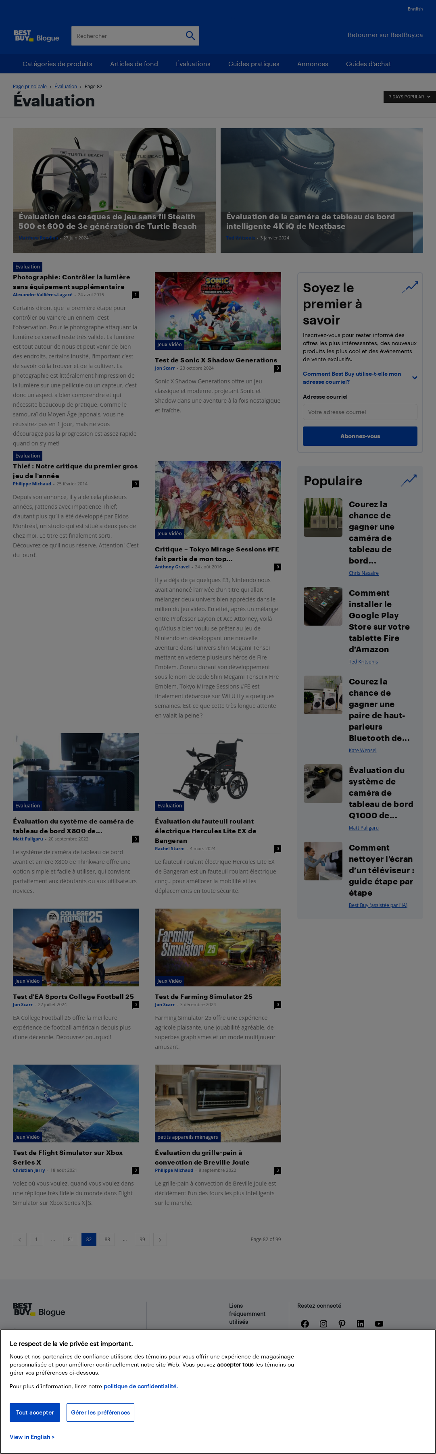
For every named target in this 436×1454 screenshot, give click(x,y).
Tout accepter (35, 1412)
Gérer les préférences (100, 1412)
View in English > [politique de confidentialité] (32, 1436)
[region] (218, 1391)
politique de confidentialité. (141, 1386)
